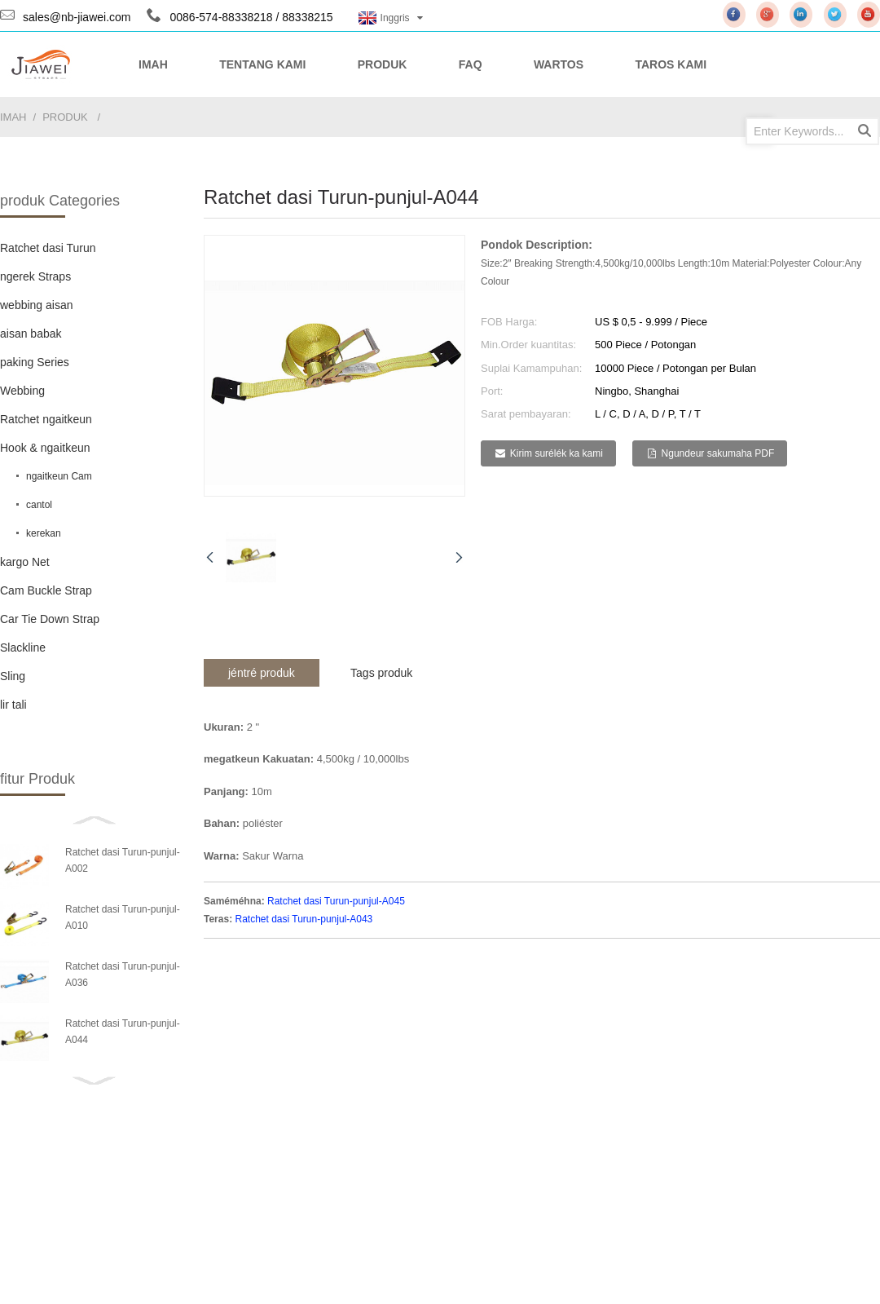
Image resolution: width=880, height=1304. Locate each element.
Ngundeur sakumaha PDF (718, 453)
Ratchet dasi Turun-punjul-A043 (303, 919)
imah (13, 117)
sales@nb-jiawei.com (76, 17)
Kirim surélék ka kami (556, 453)
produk (65, 117)
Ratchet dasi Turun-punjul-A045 (336, 901)
